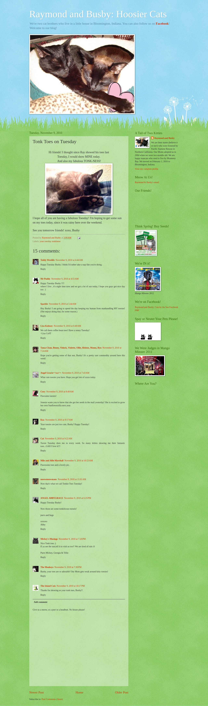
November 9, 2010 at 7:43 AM (75, 373)
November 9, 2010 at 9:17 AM (59, 420)
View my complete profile (146, 169)
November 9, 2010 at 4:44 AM (69, 260)
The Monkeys (46, 567)
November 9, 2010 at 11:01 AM (72, 479)
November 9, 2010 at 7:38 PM (67, 567)
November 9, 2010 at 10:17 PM (71, 586)
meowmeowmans (48, 479)
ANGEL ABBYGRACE (51, 498)
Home (79, 692)
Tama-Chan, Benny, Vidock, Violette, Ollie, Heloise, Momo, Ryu (70, 348)
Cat (42, 438)
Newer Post (36, 692)
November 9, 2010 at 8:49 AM (60, 391)
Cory (42, 391)
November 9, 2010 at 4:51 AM (65, 279)
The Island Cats (48, 586)
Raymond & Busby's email (147, 182)
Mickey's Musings (49, 539)
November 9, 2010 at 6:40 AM (67, 326)
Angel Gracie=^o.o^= (50, 373)
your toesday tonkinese (50, 241)
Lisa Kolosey (46, 326)
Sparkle (44, 304)
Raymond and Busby (164, 138)
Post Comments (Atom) (52, 699)
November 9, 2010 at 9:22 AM (58, 438)
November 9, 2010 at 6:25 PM (77, 498)
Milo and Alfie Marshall (51, 460)
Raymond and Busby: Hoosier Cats (98, 14)
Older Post (121, 692)
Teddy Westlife (47, 260)
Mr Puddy (45, 279)
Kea (42, 420)
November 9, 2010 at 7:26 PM (72, 539)
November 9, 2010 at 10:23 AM (78, 460)
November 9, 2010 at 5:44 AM (62, 304)
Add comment (40, 602)
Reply (43, 269)
